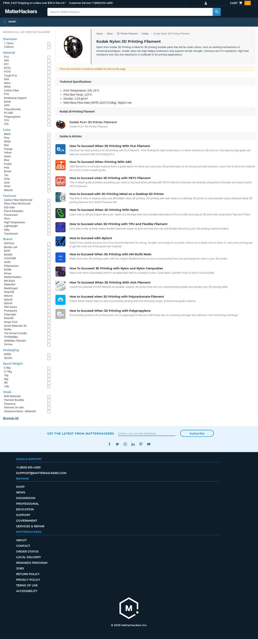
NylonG (8, 295)
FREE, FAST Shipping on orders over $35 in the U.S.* (34, 2)
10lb (6, 386)
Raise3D (9, 318)
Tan (6, 175)
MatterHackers (12, 276)
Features (9, 196)
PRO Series (10, 307)
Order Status (27, 551)
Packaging (11, 350)
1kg (6, 375)
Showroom (25, 498)
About (21, 540)
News (20, 492)
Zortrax (8, 344)
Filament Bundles (14, 399)
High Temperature (14, 222)
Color (7, 130)
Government (26, 520)
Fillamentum (11, 265)
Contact (23, 546)
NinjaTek (9, 291)
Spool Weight (13, 363)
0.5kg (7, 367)
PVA (6, 94)
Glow (7, 218)
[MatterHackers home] (129, 608)
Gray (6, 137)
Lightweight (11, 225)
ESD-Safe (9, 207)
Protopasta (10, 310)
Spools (8, 357)
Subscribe (197, 433)
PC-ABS (8, 112)
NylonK (8, 299)
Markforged (11, 288)
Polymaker (10, 314)
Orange (8, 148)
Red (6, 145)
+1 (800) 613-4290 (102, 2)
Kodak (145, 33)
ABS (6, 60)
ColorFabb (10, 258)
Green (7, 156)
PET (6, 64)
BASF (7, 250)
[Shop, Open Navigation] (9, 22)
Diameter (10, 39)
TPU (6, 120)
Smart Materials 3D (15, 325)
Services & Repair (30, 526)
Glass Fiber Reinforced (17, 203)
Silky (6, 229)
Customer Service (80, 2)
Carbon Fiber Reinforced (18, 199)
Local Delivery (28, 557)
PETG (7, 68)
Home (99, 33)
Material (9, 52)
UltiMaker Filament (15, 340)
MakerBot (9, 284)
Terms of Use (27, 585)
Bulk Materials (12, 396)
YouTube (148, 444)
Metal (7, 86)
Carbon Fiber (11, 90)
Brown (7, 171)
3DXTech (9, 243)
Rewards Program (31, 563)
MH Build (9, 280)
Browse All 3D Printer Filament (26, 32)
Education (25, 509)
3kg (6, 378)
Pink (6, 167)
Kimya (7, 273)
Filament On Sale (14, 407)
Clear (7, 178)
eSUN (7, 262)
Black (7, 134)
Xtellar (7, 329)
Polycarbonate (12, 109)
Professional (27, 504)
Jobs (20, 568)
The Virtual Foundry (15, 333)
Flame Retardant (13, 211)
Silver (7, 186)
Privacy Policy (28, 580)
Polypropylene (12, 116)
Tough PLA (10, 75)
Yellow (8, 152)
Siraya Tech (10, 321)
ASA (6, 79)
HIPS (7, 105)
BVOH (7, 101)
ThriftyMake (11, 336)
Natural (8, 190)
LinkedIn (132, 444)
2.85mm (9, 46)
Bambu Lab (10, 247)
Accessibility (26, 591)
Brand (7, 239)
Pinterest (140, 444)
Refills (7, 354)
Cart (240, 3)
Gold (6, 182)
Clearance (10, 403)
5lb (6, 382)
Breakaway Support (15, 97)
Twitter (117, 444)
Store (110, 33)
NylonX (8, 303)
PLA (6, 56)
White (7, 141)
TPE (6, 124)
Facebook (109, 444)
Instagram (125, 444)
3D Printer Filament (127, 33)
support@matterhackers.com (41, 473)
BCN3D (8, 254)
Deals (7, 392)
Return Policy (28, 574)
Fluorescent (11, 214)
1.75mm (9, 43)
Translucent (11, 233)
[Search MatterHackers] (217, 12)
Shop (20, 487)
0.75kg (8, 371)
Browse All (11, 418)
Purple (7, 163)
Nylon (7, 82)
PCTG (7, 71)
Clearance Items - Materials (20, 411)
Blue (6, 160)
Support (23, 515)
